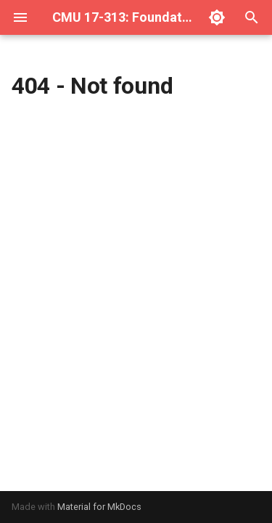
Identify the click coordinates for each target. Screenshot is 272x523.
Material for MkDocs (99, 506)
